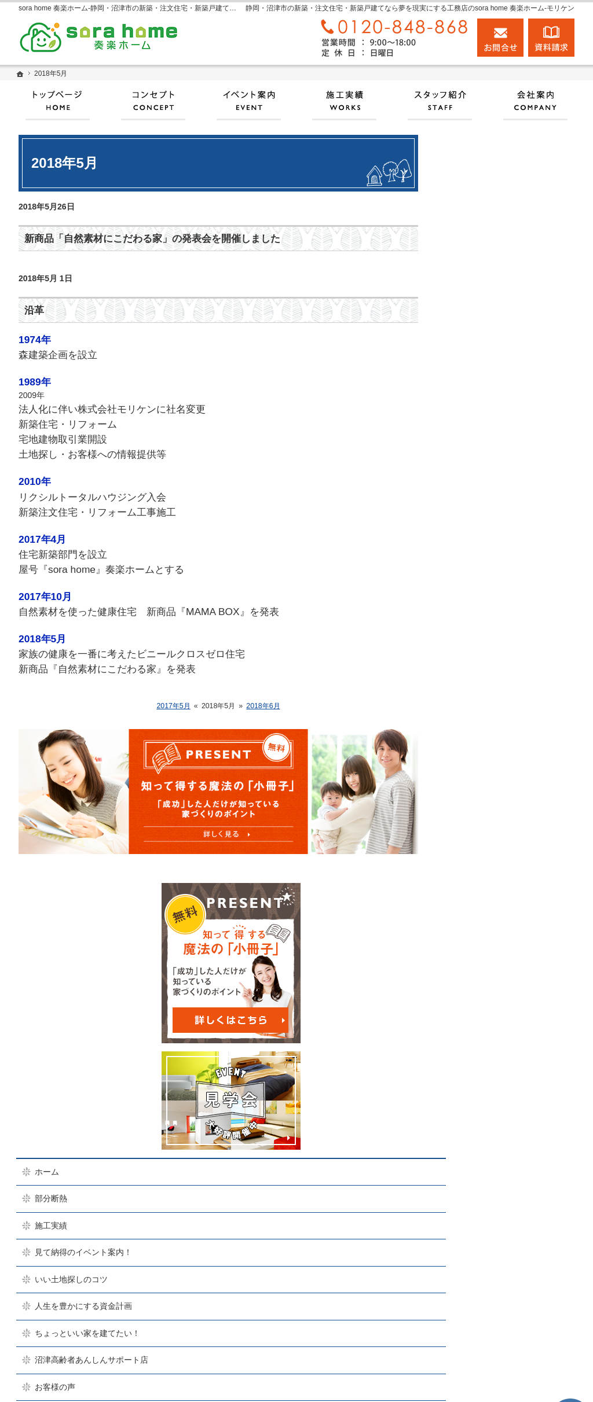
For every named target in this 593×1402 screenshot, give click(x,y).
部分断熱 (470, 450)
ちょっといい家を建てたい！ (506, 585)
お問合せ (500, 38)
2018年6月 (263, 706)
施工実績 (470, 477)
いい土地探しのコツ (490, 531)
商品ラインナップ (486, 666)
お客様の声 (474, 638)
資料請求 (551, 38)
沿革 (34, 310)
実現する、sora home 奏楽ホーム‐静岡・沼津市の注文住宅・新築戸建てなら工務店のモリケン (364, 1379)
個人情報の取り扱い (490, 1015)
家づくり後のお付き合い (498, 800)
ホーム (466, 423)
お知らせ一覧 (478, 988)
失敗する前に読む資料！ (498, 935)
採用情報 (470, 907)
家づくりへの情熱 (486, 854)
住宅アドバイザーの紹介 (498, 881)
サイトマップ (478, 1042)
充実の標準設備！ (486, 719)
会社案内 (470, 827)
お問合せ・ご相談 (486, 961)
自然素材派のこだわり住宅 (502, 692)
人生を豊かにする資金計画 (502, 558)
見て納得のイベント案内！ (502, 504)
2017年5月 (173, 706)
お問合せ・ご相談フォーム (513, 1323)
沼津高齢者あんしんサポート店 (511, 612)
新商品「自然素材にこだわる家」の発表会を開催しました (152, 238)
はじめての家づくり (490, 746)
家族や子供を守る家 (490, 773)
